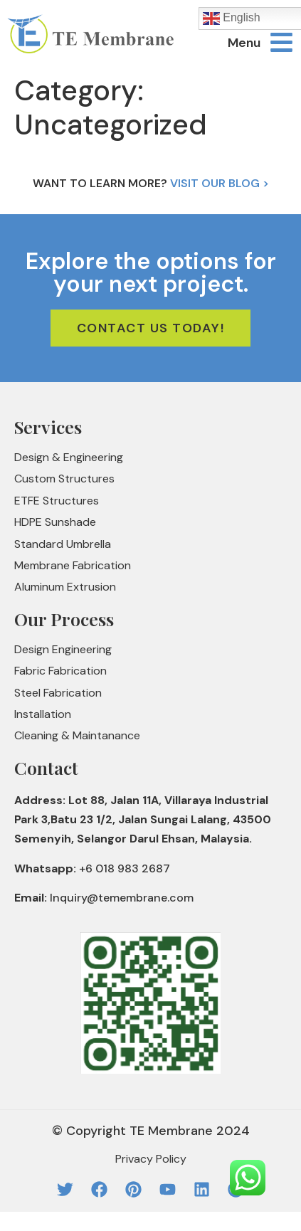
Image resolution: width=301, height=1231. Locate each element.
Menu (244, 42)
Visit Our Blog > (219, 183)
